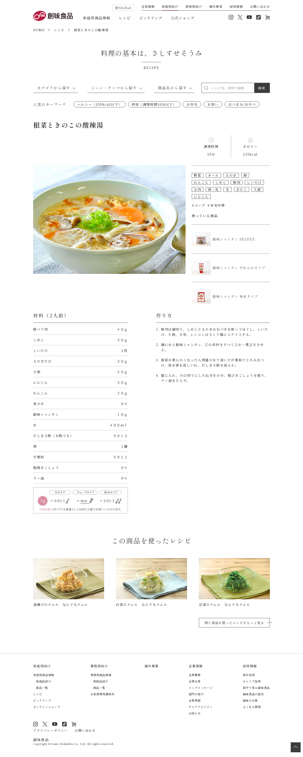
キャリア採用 (252, 681)
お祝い (212, 104)
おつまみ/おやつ (242, 104)
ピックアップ (150, 17)
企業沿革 (195, 681)
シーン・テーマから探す (114, 88)
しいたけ (254, 182)
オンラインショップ (267, 17)
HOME (39, 29)
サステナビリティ (201, 707)
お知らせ (195, 713)
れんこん (201, 182)
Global (125, 7)
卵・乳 (213, 189)
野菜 (197, 175)
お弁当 (192, 104)
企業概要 (195, 675)
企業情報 (148, 7)
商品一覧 (42, 688)
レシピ (125, 17)
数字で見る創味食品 (256, 688)
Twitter (240, 17)
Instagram (231, 17)
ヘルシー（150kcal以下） (99, 104)
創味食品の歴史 (253, 694)
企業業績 (195, 700)
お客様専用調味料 (102, 694)
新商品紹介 (43, 681)
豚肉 (236, 182)
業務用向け (193, 7)
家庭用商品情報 (96, 17)
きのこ (241, 189)
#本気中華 (216, 205)
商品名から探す (172, 88)
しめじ (220, 182)
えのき (231, 175)
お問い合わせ (260, 7)
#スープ (198, 205)
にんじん (201, 196)
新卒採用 (249, 675)
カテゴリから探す (53, 88)
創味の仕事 (250, 700)
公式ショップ (183, 17)
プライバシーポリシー (50, 730)
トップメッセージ (201, 688)
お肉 (197, 189)
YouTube (249, 17)
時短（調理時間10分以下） (154, 104)
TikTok (258, 17)
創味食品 (53, 16)
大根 (257, 189)
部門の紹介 (196, 694)
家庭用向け (170, 7)
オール (213, 175)
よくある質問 (252, 707)
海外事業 (215, 7)
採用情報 (236, 7)
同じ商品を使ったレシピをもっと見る (234, 622)
